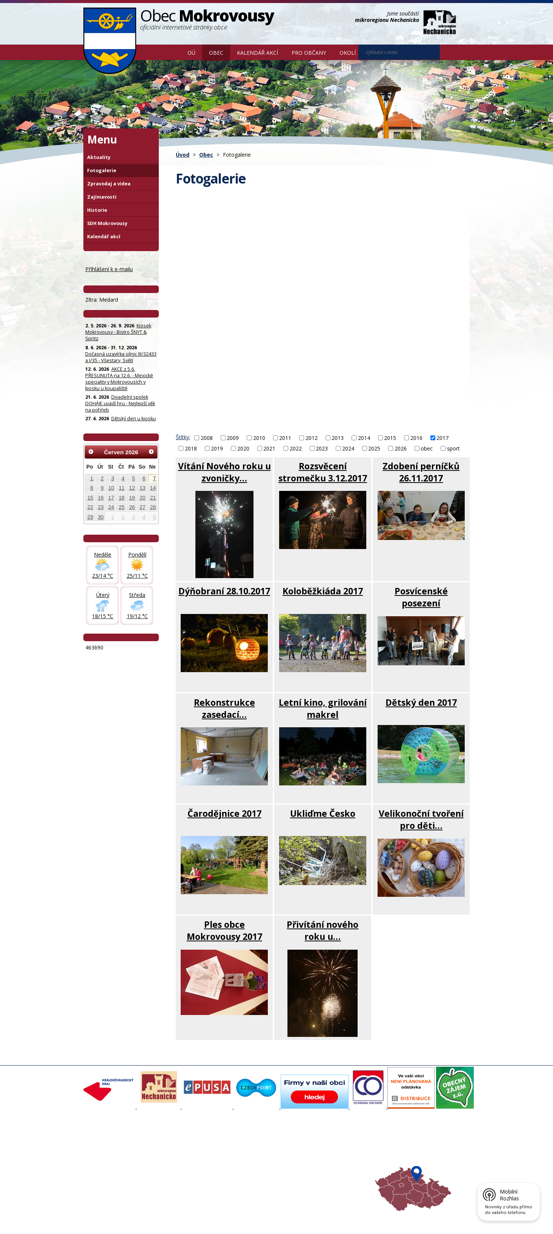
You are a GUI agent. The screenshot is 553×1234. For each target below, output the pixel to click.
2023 (322, 448)
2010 (259, 437)
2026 (401, 448)
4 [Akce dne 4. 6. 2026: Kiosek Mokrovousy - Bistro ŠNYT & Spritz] (122, 478)
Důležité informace (251, 1164)
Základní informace (109, 1144)
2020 (243, 448)
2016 (416, 437)
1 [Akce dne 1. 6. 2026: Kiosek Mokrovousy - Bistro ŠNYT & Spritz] (91, 478)
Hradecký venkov (322, 1164)
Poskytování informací (112, 1164)
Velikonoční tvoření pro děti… (421, 819)
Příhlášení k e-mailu (109, 269)
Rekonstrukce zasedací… (224, 708)
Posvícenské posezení (421, 597)
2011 (285, 437)
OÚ (191, 52)
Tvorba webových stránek (143, 1223)
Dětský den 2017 (421, 702)
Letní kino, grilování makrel (323, 708)
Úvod (170, 52)
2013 (338, 437)
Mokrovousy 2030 (251, 1157)
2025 (374, 448)
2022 (296, 448)
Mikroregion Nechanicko (329, 1157)
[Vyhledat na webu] (399, 52)
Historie (97, 210)
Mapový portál (246, 1144)
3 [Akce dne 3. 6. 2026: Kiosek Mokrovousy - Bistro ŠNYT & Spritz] (112, 478)
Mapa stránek (210, 1216)
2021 (269, 448)
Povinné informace (109, 1157)
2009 (233, 437)
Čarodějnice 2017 (224, 813)
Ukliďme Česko (322, 813)
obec (427, 448)
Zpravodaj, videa (178, 1157)
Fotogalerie (101, 170)
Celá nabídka (102, 1178)
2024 (348, 448)
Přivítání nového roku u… (322, 930)
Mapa (308, 1178)
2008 (207, 437)
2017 (442, 437)
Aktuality (99, 157)
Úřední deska (102, 1171)
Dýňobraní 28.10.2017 (224, 591)
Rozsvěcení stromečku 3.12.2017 (322, 472)
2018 (191, 448)
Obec (216, 52)
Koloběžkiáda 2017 (323, 591)
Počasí (309, 1171)
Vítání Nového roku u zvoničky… (224, 472)
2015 (390, 437)
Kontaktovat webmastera (162, 1216)
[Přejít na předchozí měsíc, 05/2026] (91, 451)
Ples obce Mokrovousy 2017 (224, 930)
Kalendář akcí (257, 52)
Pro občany (309, 52)
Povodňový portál (250, 1151)
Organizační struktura (112, 1151)
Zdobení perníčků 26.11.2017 (420, 472)
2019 (217, 448)
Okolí (347, 52)
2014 (364, 437)
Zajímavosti (102, 197)
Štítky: (183, 437)
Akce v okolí (315, 1144)
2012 (312, 437)
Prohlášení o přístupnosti (256, 1216)
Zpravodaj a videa (109, 183)
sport (453, 448)
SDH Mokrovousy (107, 223)
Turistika (311, 1151)
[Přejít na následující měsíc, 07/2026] (151, 451)
